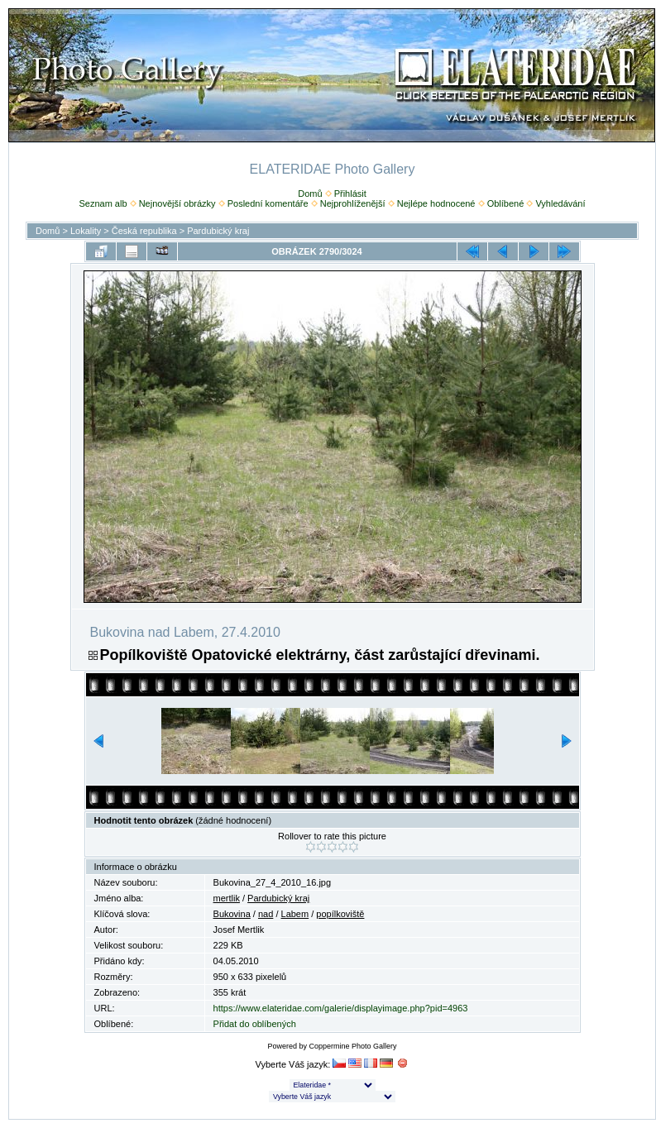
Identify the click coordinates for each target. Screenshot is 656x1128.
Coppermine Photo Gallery (352, 1046)
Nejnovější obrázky (177, 203)
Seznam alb (103, 203)
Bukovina (232, 914)
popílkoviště (340, 914)
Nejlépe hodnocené (436, 203)
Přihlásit (350, 193)
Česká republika (144, 231)
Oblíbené (505, 203)
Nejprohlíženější (352, 203)
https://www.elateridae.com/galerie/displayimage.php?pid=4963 (340, 1008)
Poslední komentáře (268, 203)
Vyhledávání (560, 203)
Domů (310, 193)
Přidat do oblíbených (254, 1024)
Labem (295, 914)
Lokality (85, 231)
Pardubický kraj (218, 231)
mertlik (226, 898)
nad (265, 914)
